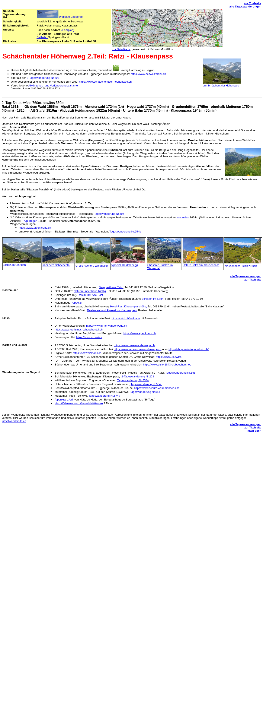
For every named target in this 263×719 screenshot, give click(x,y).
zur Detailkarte (121, 49)
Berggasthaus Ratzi (111, 287)
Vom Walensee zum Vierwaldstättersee (79, 403)
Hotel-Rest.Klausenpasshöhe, (128, 306)
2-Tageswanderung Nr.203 (43, 77)
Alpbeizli (77, 302)
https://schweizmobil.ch (87, 353)
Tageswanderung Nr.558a (133, 380)
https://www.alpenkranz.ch (35, 227)
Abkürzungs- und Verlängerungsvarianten (53, 85)
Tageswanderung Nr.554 (145, 391)
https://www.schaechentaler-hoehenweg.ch (105, 81)
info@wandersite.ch (14, 421)
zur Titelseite (252, 3)
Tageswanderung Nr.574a (104, 395)
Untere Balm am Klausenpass (201, 265)
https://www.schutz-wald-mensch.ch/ (156, 388)
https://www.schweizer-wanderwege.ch (137, 349)
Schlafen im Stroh (153, 298)
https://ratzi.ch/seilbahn (126, 318)
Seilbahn (42, 37)
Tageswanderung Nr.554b (125, 231)
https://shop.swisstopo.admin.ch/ (189, 349)
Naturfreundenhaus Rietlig (90, 291)
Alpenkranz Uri (64, 399)
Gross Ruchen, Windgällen (92, 265)
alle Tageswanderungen (245, 6)
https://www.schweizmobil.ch (148, 74)
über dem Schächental (56, 265)
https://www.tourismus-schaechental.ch (79, 329)
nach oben (254, 430)
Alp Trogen (30, 220)
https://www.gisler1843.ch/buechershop (167, 364)
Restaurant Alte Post (90, 295)
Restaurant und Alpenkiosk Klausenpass (112, 310)
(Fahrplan (67, 30)
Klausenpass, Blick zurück (240, 265)
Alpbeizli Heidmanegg (124, 265)
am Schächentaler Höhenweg (221, 85)
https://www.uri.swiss (89, 337)
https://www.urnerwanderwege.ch (106, 325)
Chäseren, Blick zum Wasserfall (160, 266)
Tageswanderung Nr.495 (109, 213)
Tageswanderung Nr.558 (180, 372)
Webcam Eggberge (71, 16)
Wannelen (183, 217)
